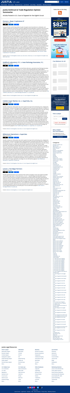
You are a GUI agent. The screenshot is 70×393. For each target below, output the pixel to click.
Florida (19, 376)
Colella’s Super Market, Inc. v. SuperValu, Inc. (18, 101)
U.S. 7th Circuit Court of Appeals (58, 267)
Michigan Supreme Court (57, 213)
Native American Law (56, 217)
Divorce (20, 355)
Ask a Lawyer (11, 4)
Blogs (53, 360)
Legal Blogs (37, 370)
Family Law (20, 360)
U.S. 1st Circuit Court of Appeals (58, 260)
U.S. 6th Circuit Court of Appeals (58, 266)
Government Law (56, 192)
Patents (54, 226)
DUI (19, 356)
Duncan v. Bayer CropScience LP (13, 21)
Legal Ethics (55, 209)
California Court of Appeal (57, 158)
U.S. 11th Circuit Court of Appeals (59, 259)
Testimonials (54, 379)
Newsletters (39, 4)
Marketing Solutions (47, 4)
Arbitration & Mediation (57, 151)
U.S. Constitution (5, 368)
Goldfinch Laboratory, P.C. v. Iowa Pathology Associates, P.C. (23, 62)
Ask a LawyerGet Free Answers (58, 130)
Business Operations (39, 353)
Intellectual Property (56, 201)
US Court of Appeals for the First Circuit (60, 316)
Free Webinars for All (59, 61)
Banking (54, 155)
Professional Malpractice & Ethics (59, 230)
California (20, 374)
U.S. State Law (21, 367)
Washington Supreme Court (58, 335)
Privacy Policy (44, 391)
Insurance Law (55, 199)
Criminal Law (30, 55)
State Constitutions (22, 368)
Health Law (55, 195)
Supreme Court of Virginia (57, 251)
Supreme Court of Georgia (57, 242)
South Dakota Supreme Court (58, 237)
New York (20, 377)
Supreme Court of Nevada (57, 247)
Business (37, 349)
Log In (62, 1)
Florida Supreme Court (57, 188)
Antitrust (54, 149)
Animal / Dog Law (56, 148)
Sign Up (66, 1)
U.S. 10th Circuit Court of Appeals (59, 258)
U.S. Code (4, 370)
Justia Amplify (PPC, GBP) (57, 376)
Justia (36, 389)
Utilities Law (55, 334)
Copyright (54, 172)
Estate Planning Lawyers (7, 358)
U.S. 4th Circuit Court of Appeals (58, 264)
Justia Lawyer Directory (56, 370)
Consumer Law (55, 170)
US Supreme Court (56, 332)
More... (3, 364)
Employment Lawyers (6, 356)
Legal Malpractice (56, 210)
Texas (19, 379)
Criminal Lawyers (5, 355)
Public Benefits (55, 231)
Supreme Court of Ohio (57, 249)
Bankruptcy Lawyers (6, 351)
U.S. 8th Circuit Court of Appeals (58, 269)
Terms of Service (37, 391)
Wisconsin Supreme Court (57, 338)
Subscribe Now (60, 107)
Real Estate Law (56, 233)
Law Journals (54, 358)
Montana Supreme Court (57, 216)
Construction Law (56, 169)
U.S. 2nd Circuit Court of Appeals (58, 262)
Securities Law (55, 235)
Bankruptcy (55, 156)
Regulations (4, 372)
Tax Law (54, 252)
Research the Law (18, 4)
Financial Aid (54, 355)
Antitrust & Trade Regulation (12, 55)
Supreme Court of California (58, 240)
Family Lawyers (5, 360)
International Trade (56, 203)
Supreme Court (5, 374)
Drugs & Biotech (56, 178)
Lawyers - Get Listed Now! (60, 122)
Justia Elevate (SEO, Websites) (58, 374)
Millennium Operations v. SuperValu (15, 134)
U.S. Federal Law (6, 367)
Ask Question (60, 136)
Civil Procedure (55, 161)
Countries (37, 379)
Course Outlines (55, 356)
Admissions (54, 353)
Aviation (54, 154)
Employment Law (56, 181)
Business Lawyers (5, 353)
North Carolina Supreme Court (58, 223)
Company (28, 391)
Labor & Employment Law (57, 206)
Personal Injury (55, 228)
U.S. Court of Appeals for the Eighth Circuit (40, 55)
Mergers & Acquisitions (57, 212)
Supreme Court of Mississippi (58, 245)
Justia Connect (17, 391)
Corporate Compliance (57, 174)
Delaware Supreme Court (57, 177)
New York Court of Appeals (58, 222)
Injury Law (55, 198)
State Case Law (21, 372)
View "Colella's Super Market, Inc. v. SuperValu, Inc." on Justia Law (28, 125)
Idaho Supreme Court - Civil (58, 196)
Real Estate (37, 360)
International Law (56, 202)
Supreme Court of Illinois (57, 244)
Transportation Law (56, 256)
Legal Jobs (37, 368)
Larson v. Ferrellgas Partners (12, 169)
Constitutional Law (56, 168)
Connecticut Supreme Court (58, 166)
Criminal (20, 353)
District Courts (5, 377)
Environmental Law (56, 185)
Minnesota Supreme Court (57, 215)
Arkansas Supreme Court (57, 152)
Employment (37, 355)
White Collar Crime (6, 56)
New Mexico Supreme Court (58, 220)
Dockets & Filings (5, 379)
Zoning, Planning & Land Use (58, 339)
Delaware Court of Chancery (58, 176)
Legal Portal (23, 391)
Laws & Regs (33, 4)
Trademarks (55, 255)
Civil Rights (55, 162)
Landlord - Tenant (56, 208)
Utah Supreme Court (56, 333)
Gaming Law (55, 189)
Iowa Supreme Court (56, 205)
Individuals (21, 349)
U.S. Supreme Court (56, 304)
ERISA (54, 186)
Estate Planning (21, 358)
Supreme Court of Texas (57, 250)
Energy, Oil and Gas (56, 183)
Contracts (54, 171)
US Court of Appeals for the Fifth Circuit (60, 314)
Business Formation (39, 351)
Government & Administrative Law (59, 190)
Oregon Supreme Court (57, 225)
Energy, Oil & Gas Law (57, 182)
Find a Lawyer (4, 4)
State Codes (20, 370)
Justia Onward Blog (56, 377)
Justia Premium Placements (57, 372)
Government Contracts (57, 191)
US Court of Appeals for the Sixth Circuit (60, 326)
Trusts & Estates (56, 257)
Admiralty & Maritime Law (57, 144)
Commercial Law (56, 164)
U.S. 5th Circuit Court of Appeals (58, 265)
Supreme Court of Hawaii (57, 243)
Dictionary (54, 351)
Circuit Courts (4, 376)
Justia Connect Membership (57, 368)
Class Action (25, 55)
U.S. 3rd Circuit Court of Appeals (58, 263)
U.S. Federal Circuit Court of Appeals (59, 303)
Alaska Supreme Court (57, 147)
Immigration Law (56, 197)
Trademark (55, 253)
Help (32, 391)
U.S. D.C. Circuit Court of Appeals (59, 301)
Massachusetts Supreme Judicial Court (60, 211)
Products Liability (56, 229)
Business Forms (38, 372)
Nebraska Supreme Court (57, 218)
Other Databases (39, 367)
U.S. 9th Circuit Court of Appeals (58, 270)
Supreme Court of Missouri (58, 246)
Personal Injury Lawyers (7, 362)
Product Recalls (38, 374)
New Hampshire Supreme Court (58, 219)
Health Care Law (56, 193)
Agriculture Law (55, 145)
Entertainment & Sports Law (58, 184)
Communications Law (57, 165)
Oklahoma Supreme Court (57, 224)
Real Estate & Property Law (58, 232)
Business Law (19, 55)
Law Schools (26, 4)
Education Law (55, 179)
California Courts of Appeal (57, 159)
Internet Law (55, 204)
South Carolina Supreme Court (58, 236)
